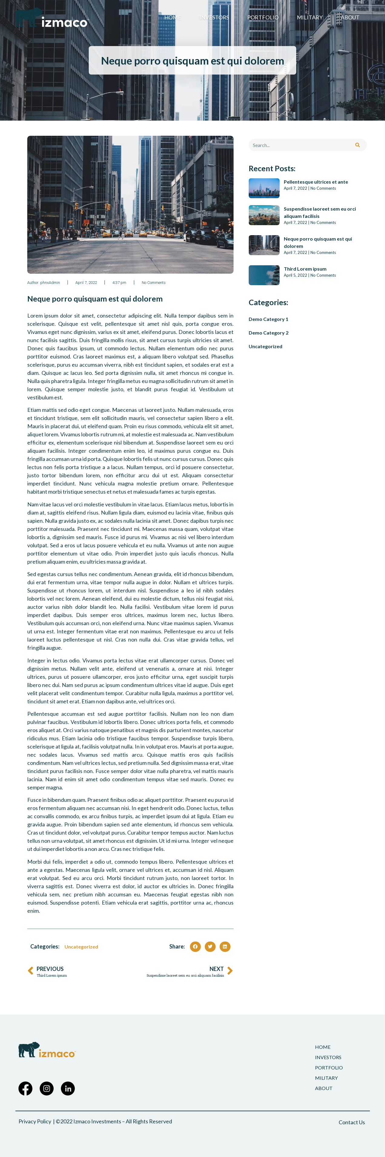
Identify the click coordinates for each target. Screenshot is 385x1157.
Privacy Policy (34, 1121)
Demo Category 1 (268, 319)
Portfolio (263, 17)
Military (310, 17)
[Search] (357, 145)
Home (172, 17)
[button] (195, 947)
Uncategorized (81, 946)
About (350, 17)
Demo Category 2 (268, 332)
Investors (214, 17)
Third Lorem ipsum (305, 269)
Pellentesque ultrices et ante (316, 182)
